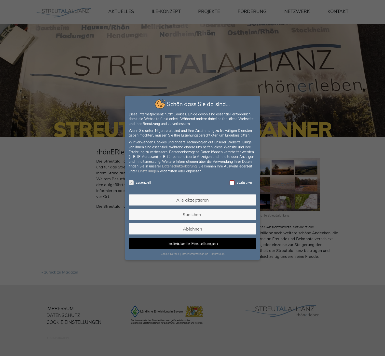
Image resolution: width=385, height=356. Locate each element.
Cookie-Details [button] (170, 253)
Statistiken (240, 182)
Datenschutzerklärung (179, 166)
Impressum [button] (217, 253)
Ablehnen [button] (192, 228)
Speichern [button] (192, 214)
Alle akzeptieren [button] (192, 199)
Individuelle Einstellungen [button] (193, 242)
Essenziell (140, 182)
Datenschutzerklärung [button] (195, 253)
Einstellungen (149, 171)
